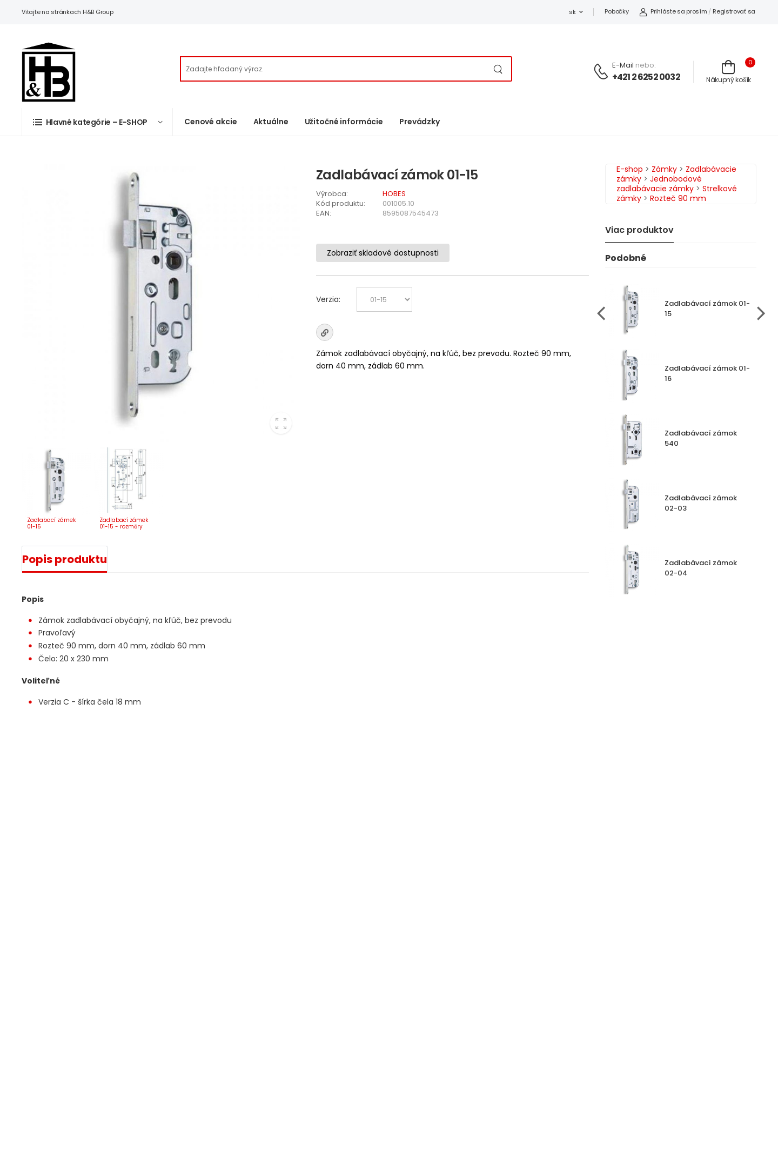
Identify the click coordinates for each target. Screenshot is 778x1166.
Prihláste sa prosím (673, 11)
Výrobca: (332, 193)
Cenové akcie (210, 121)
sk (572, 12)
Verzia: (328, 299)
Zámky (664, 169)
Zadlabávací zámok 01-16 (707, 373)
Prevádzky (419, 121)
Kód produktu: (340, 203)
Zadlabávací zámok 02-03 (701, 503)
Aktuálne (271, 121)
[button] (97, 122)
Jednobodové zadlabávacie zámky (659, 183)
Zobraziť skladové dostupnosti (383, 252)
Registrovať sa (734, 11)
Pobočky (616, 11)
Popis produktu (64, 559)
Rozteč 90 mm (678, 198)
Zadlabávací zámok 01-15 (707, 308)
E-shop (629, 169)
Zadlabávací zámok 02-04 (701, 568)
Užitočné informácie (344, 121)
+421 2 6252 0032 (646, 77)
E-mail (623, 65)
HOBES (394, 194)
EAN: (323, 213)
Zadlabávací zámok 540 (701, 438)
